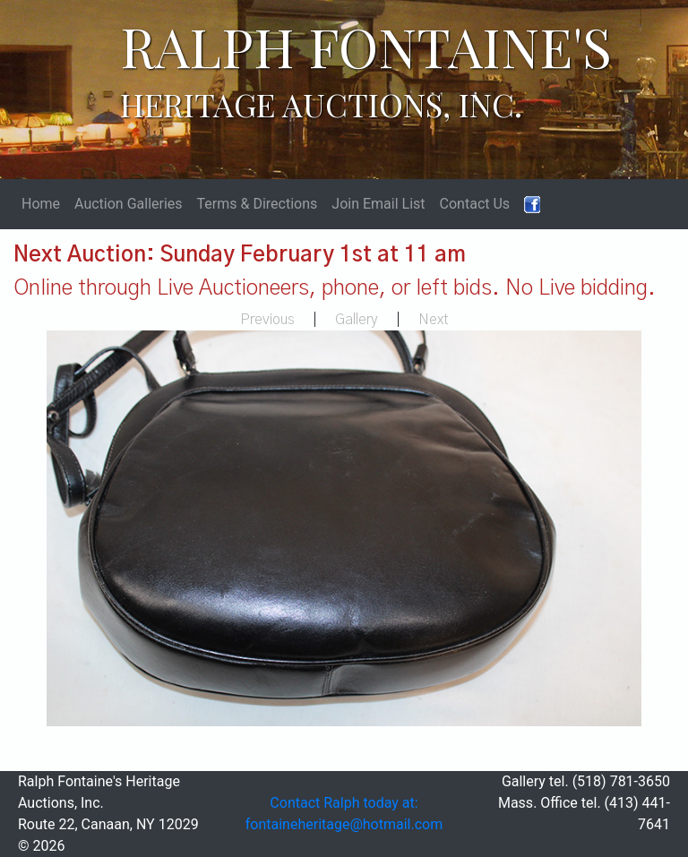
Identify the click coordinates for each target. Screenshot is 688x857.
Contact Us (475, 203)
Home (41, 203)
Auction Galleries (128, 203)
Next (433, 320)
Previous (267, 320)
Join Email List (378, 203)
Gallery (356, 320)
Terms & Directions (257, 203)
